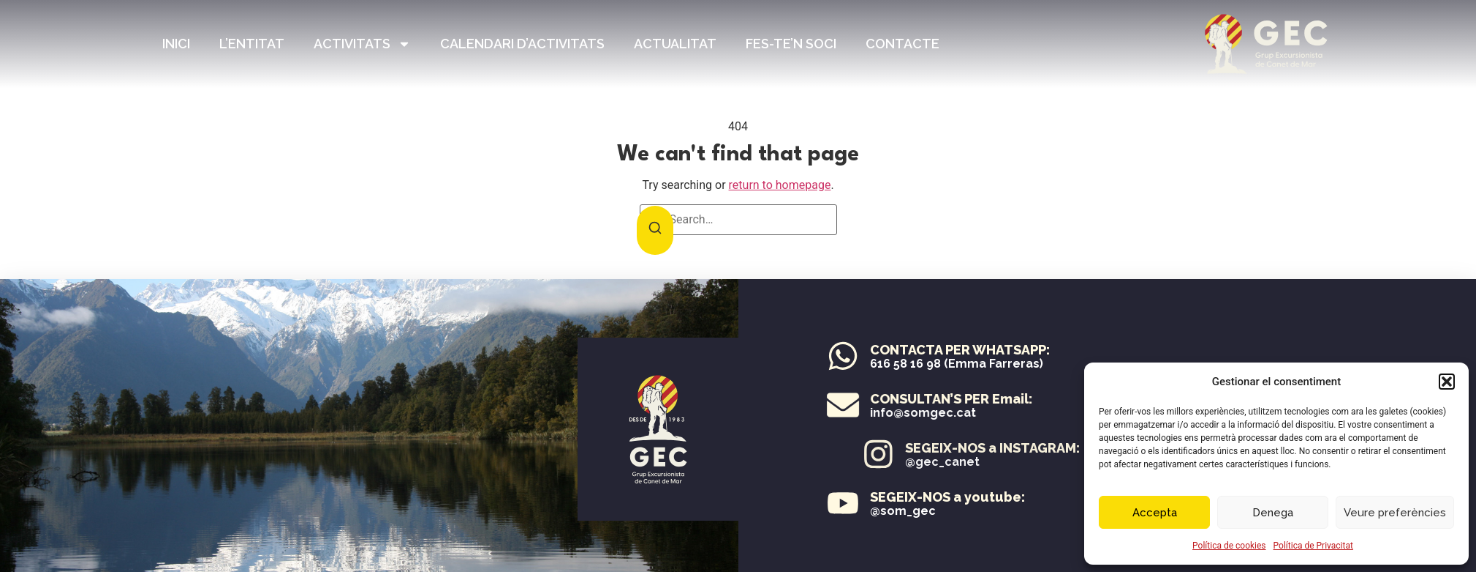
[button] (1446, 381)
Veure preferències (1395, 512)
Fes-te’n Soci (791, 43)
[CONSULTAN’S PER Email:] (884, 405)
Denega (1272, 512)
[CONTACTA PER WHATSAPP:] (844, 356)
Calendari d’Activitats (522, 43)
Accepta (1154, 512)
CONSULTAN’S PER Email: (993, 398)
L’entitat (251, 43)
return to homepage (780, 185)
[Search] (655, 230)
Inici (176, 43)
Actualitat (675, 43)
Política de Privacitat (1313, 546)
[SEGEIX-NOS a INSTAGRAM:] (1049, 454)
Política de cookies (1229, 546)
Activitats (362, 44)
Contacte (902, 43)
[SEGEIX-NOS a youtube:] (843, 503)
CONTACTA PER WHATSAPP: (961, 349)
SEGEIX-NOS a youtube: (947, 497)
